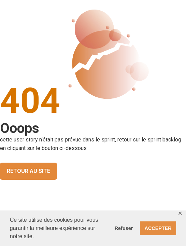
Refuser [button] (124, 228)
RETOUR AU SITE (28, 171)
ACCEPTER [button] (158, 228)
